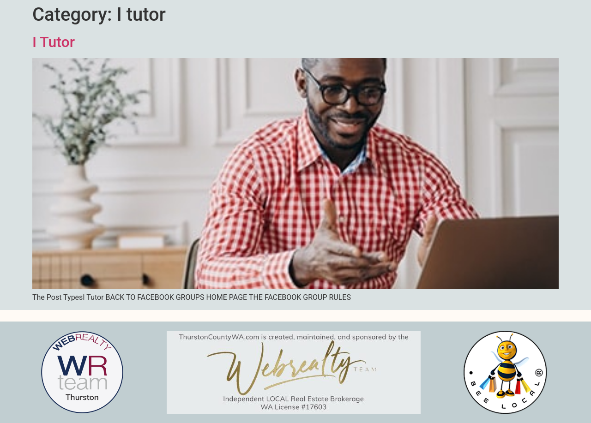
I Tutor (53, 42)
